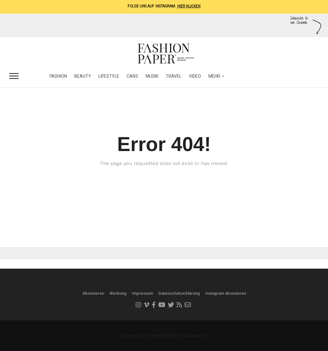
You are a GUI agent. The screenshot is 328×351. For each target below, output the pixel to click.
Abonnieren (93, 293)
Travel (173, 76)
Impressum (142, 293)
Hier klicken (189, 6)
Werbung (118, 293)
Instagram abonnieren (225, 293)
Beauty (82, 76)
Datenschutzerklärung (179, 293)
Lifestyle (108, 76)
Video (195, 76)
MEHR (214, 76)
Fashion (58, 76)
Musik (152, 76)
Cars (132, 76)
